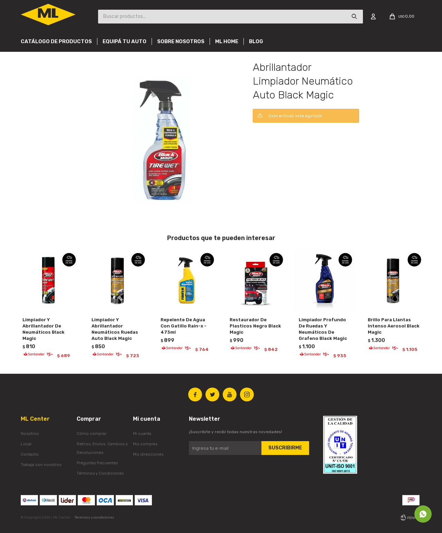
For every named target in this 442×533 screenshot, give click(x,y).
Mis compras (145, 443)
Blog (256, 41)
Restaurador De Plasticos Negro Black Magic (255, 326)
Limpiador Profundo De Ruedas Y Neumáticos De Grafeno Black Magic (323, 329)
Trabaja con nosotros (41, 464)
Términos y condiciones (94, 517)
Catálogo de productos (56, 41)
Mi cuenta (142, 433)
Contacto (30, 454)
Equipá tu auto (124, 41)
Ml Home (226, 41)
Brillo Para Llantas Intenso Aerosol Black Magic (394, 326)
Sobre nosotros (180, 41)
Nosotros (30, 433)
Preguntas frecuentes (97, 462)
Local (26, 443)
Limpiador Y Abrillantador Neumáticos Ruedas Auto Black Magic (115, 329)
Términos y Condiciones (100, 473)
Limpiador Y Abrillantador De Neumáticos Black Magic (43, 329)
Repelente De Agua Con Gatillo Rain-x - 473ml (183, 326)
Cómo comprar (91, 433)
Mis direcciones (148, 454)
